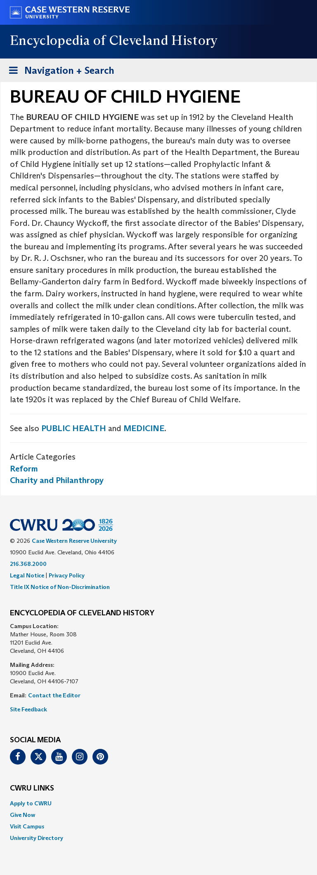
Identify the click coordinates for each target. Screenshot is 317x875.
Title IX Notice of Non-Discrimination (60, 587)
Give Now (22, 815)
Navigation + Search (59, 72)
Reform (24, 469)
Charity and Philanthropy (57, 480)
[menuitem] (158, 803)
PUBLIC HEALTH (73, 428)
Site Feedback (28, 709)
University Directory (36, 838)
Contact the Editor (54, 695)
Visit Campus (27, 826)
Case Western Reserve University (74, 540)
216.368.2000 (28, 564)
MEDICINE (143, 428)
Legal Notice (27, 575)
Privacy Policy (67, 575)
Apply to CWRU (31, 803)
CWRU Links (32, 788)
